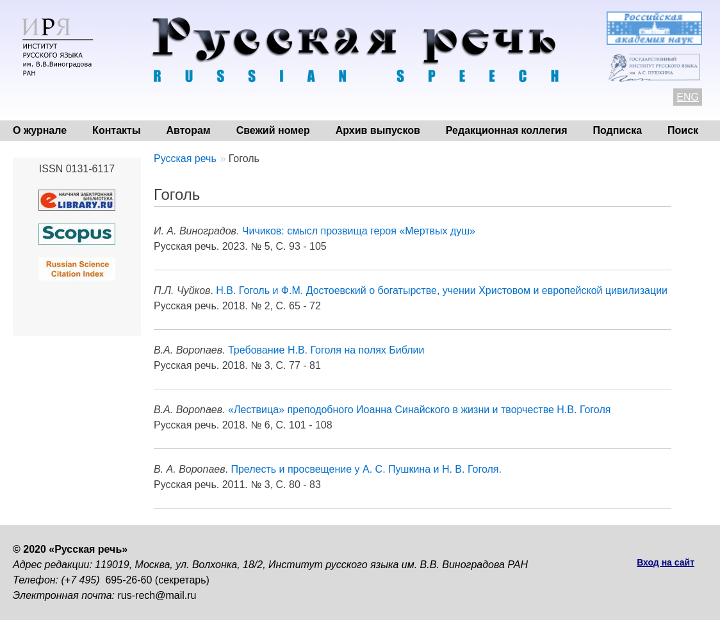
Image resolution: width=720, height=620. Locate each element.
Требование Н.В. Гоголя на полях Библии (326, 350)
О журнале (40, 130)
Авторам (189, 130)
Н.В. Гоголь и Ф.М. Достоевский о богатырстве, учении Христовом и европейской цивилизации (441, 290)
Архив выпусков (378, 130)
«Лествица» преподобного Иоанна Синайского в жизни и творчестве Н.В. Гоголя (419, 409)
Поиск (682, 130)
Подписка (617, 130)
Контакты (116, 130)
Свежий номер (273, 130)
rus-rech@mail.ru (157, 595)
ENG (687, 97)
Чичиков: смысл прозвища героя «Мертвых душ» (358, 230)
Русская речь (185, 158)
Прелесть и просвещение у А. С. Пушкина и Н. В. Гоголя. (366, 469)
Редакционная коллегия (507, 130)
